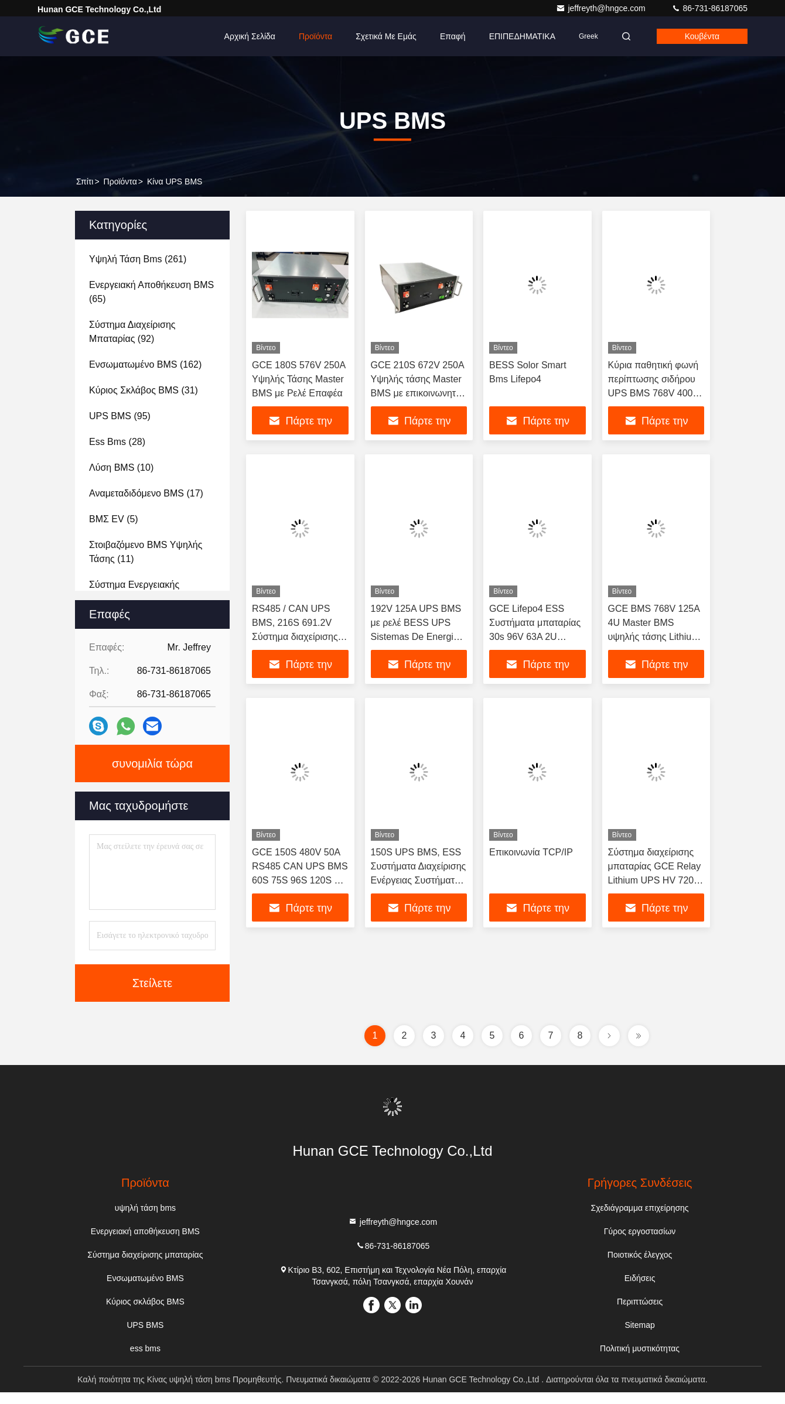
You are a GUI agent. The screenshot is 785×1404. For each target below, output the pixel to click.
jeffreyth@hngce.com (601, 8)
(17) (146, 493)
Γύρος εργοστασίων (640, 1231)
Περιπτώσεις (640, 1301)
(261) (137, 259)
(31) (143, 390)
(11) (145, 552)
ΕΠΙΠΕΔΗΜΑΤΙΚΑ (522, 36)
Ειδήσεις (640, 1278)
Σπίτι (84, 181)
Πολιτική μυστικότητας (640, 1348)
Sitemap (639, 1325)
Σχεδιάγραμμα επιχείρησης (640, 1208)
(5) (113, 519)
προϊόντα (120, 181)
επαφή (453, 36)
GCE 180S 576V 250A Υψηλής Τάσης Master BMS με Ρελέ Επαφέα (298, 379)
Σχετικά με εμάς (386, 36)
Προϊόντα (315, 36)
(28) (117, 442)
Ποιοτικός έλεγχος (639, 1254)
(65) (151, 292)
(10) (121, 467)
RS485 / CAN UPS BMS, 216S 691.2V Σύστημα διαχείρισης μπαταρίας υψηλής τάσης (295, 637)
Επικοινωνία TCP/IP (531, 852)
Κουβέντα (702, 36)
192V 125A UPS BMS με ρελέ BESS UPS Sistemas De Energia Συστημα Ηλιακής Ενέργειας (416, 637)
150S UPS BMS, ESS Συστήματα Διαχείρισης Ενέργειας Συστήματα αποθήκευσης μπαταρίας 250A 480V (418, 880)
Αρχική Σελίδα (249, 36)
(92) (132, 332)
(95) (120, 416)
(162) (145, 364)
